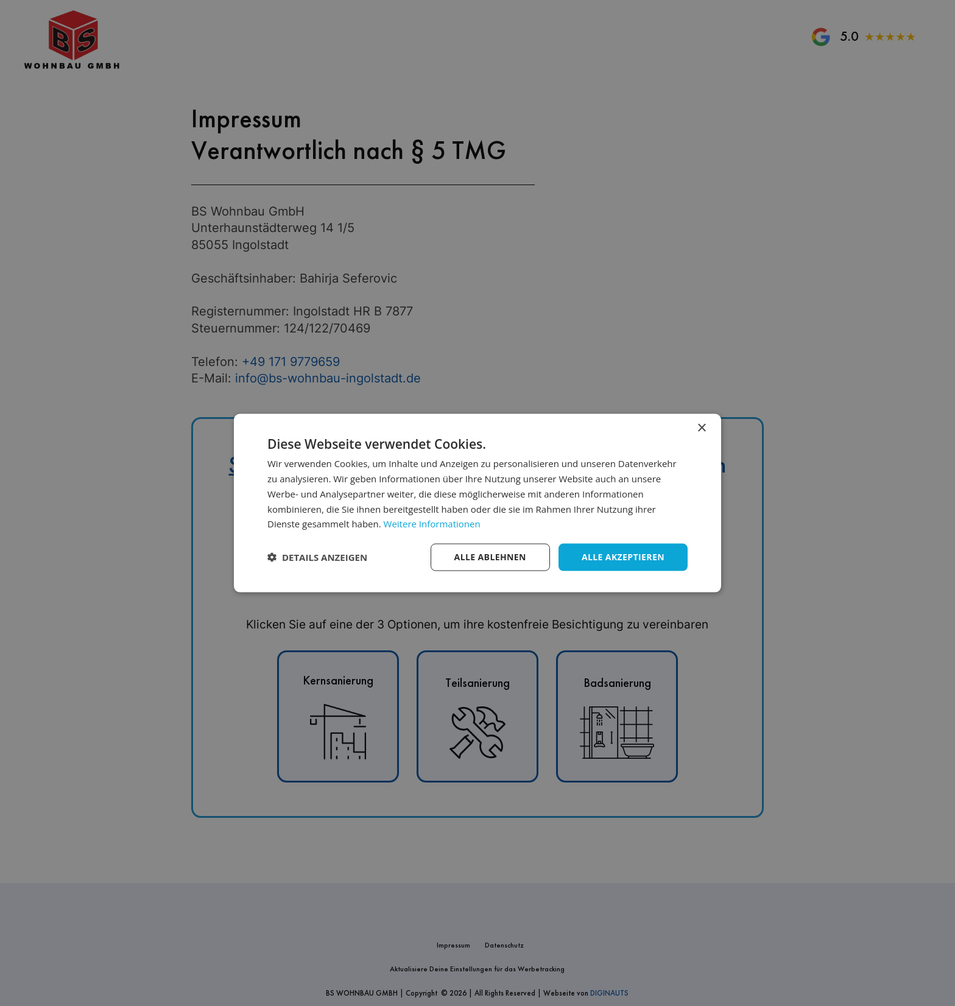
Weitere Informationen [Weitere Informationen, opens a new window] (432, 524)
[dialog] (477, 503)
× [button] (701, 428)
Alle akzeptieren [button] (623, 557)
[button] (317, 557)
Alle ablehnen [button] (490, 557)
